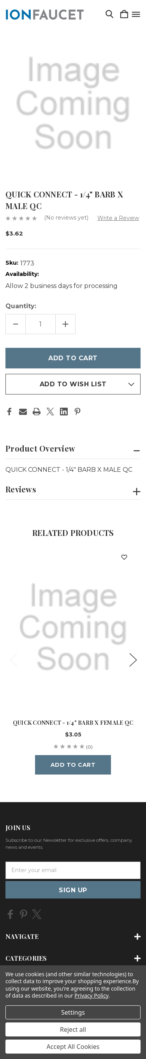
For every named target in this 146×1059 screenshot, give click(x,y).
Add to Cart (73, 764)
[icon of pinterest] (23, 914)
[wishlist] (124, 557)
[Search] (109, 14)
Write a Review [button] (118, 218)
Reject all (73, 1029)
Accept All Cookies (73, 1046)
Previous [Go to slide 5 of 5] (13, 659)
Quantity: (20, 306)
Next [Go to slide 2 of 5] (133, 659)
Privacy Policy (91, 995)
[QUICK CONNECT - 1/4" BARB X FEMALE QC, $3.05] (73, 627)
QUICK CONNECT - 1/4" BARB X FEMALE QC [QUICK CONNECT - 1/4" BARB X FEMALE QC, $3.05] (73, 722)
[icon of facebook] (10, 914)
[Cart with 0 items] (124, 14)
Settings (73, 1012)
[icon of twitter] (37, 914)
